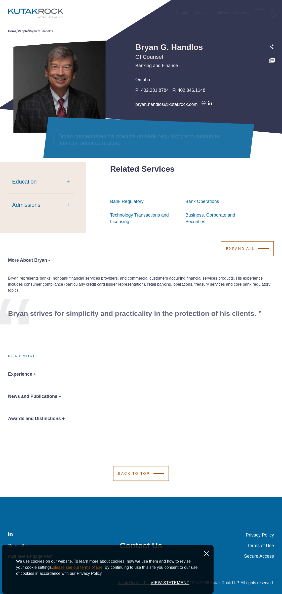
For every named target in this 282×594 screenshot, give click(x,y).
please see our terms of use (77, 586)
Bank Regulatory (127, 201)
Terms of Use (260, 545)
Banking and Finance (156, 65)
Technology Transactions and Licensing (145, 218)
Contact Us (141, 545)
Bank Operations (202, 201)
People (23, 31)
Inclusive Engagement (30, 556)
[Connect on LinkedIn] (210, 104)
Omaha (142, 79)
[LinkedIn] (10, 534)
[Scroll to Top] (141, 473)
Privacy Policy (260, 535)
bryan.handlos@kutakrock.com (166, 104)
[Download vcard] (204, 104)
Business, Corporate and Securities (220, 218)
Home (12, 31)
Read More (22, 356)
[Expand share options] (271, 46)
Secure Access (259, 556)
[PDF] (272, 61)
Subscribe (18, 546)
